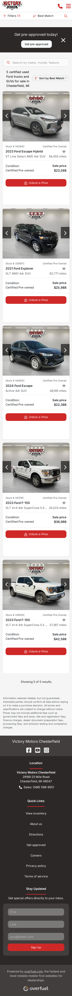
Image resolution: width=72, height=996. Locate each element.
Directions (36, 834)
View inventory (36, 813)
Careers (36, 855)
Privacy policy (36, 866)
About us (36, 824)
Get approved (36, 845)
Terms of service (36, 876)
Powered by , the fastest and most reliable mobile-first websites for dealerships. (36, 979)
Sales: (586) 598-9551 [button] (36, 787)
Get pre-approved (36, 44)
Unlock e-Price (36, 183)
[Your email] (36, 936)
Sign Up (36, 947)
